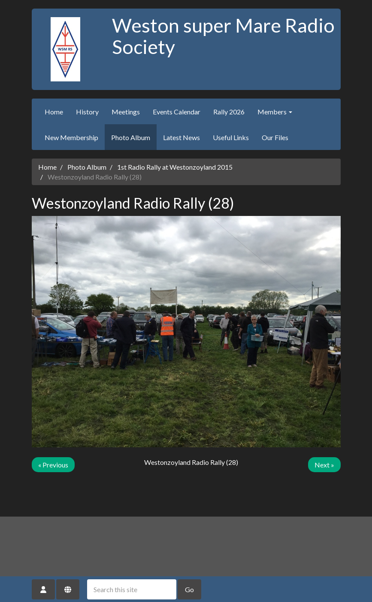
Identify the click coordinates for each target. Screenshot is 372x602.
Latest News (181, 137)
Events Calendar (176, 112)
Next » (324, 465)
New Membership (71, 137)
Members (274, 112)
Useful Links (231, 137)
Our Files (275, 137)
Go (189, 589)
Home (54, 112)
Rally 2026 (229, 112)
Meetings (126, 112)
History (87, 112)
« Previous (53, 465)
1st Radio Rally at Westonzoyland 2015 (175, 167)
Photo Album (130, 137)
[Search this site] (131, 589)
